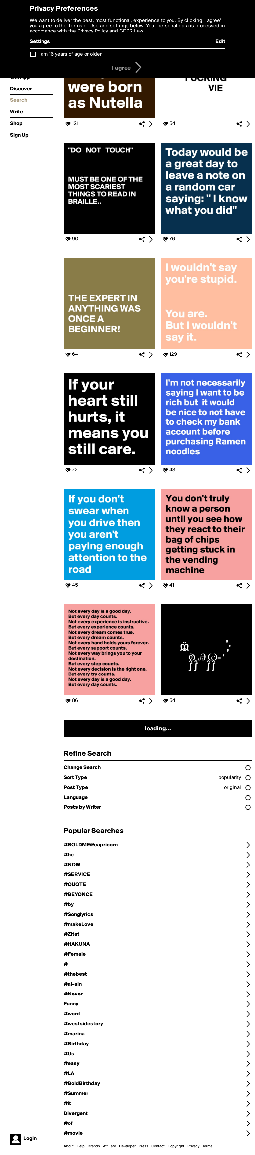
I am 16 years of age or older (70, 54)
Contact (158, 1146)
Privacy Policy (92, 31)
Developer (127, 1146)
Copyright (176, 1146)
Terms (207, 1146)
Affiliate (109, 1146)
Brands (94, 1146)
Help (81, 1146)
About (69, 1146)
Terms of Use (83, 26)
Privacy (193, 1146)
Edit (220, 41)
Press (143, 1146)
